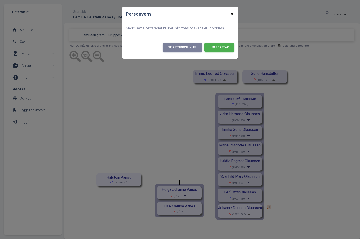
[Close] (232, 14)
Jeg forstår (219, 47)
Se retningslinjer (182, 47)
